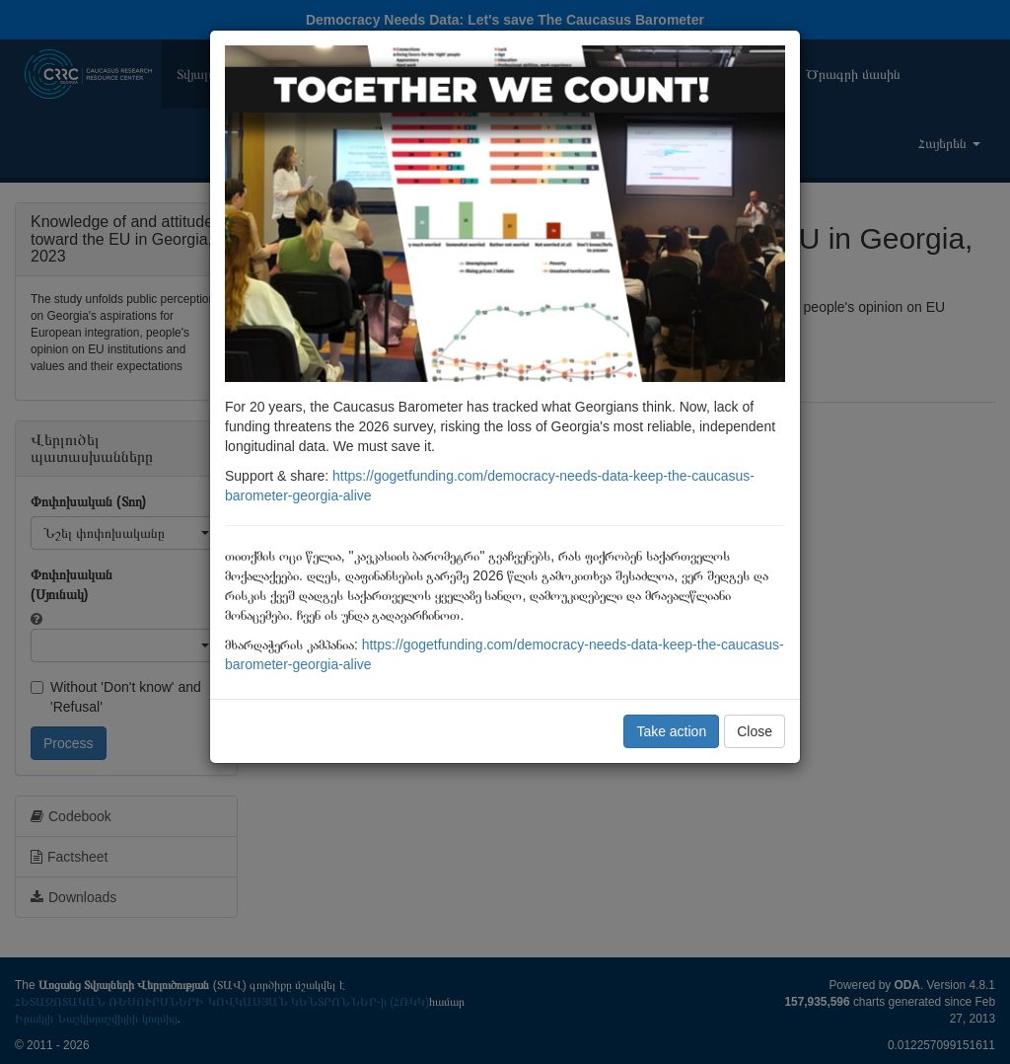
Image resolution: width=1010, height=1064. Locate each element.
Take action (671, 731)
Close (754, 731)
